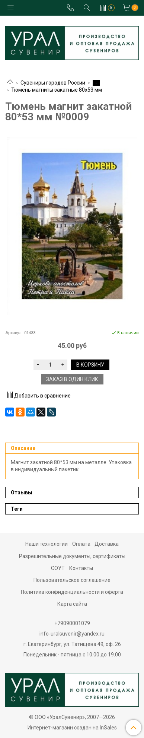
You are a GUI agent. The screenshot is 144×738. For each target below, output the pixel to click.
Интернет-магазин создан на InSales (72, 727)
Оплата (81, 544)
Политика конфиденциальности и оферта (72, 592)
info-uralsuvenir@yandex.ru (72, 634)
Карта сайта (72, 604)
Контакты (81, 568)
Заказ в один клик (72, 379)
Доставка (107, 544)
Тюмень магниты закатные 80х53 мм (56, 90)
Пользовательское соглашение (72, 580)
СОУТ (58, 568)
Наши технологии (46, 544)
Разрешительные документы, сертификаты (72, 556)
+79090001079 (72, 623)
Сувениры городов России (52, 83)
